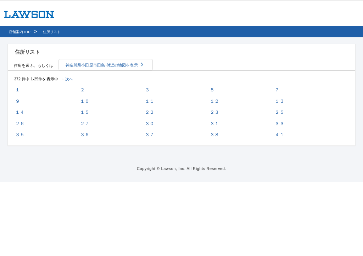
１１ (149, 101)
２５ (279, 112)
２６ (19, 123)
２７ (84, 123)
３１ (214, 123)
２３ (214, 112)
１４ (19, 112)
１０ (84, 101)
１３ (279, 101)
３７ (149, 134)
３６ (84, 134)
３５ (19, 134)
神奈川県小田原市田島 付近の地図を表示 (102, 65)
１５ (84, 112)
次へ (69, 79)
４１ (279, 134)
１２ (214, 101)
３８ (214, 134)
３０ (149, 123)
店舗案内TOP (19, 32)
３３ (279, 123)
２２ (149, 112)
